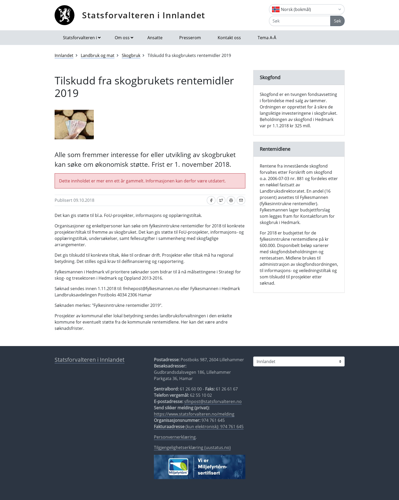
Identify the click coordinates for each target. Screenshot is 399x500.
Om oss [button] (122, 38)
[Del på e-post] (240, 200)
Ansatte (155, 38)
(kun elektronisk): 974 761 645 (199, 426)
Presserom (190, 38)
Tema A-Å (267, 38)
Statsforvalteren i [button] (80, 38)
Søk (337, 21)
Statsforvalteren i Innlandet (143, 15)
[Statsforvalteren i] (299, 361)
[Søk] (300, 21)
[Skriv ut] (231, 200)
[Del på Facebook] (211, 200)
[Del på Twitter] (221, 200)
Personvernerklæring (175, 437)
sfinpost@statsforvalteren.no (213, 401)
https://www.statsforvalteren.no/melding (194, 414)
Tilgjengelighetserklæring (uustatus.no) (192, 447)
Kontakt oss (229, 38)
